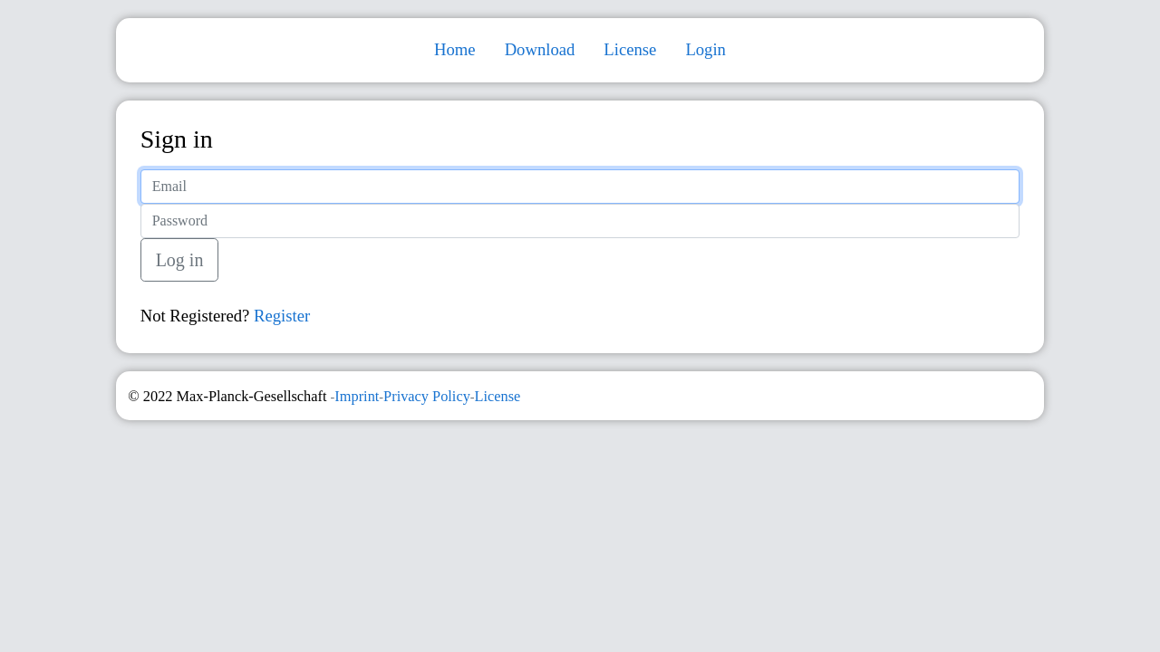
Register (282, 315)
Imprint (356, 396)
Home (455, 49)
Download (540, 49)
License (630, 49)
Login (705, 49)
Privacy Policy (426, 396)
